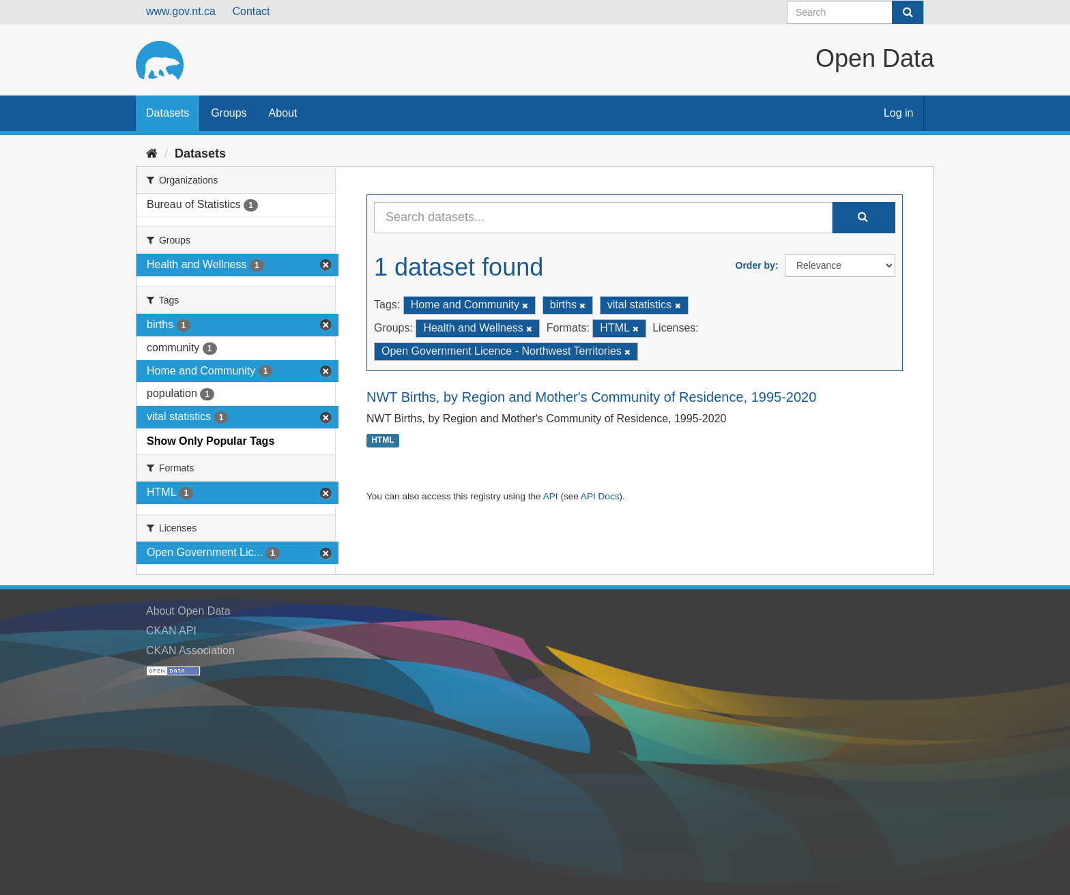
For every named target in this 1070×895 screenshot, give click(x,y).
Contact (251, 11)
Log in (899, 113)
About (283, 113)
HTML (382, 440)
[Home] (152, 153)
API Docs (600, 496)
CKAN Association (190, 650)
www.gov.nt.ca (181, 11)
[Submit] (907, 12)
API (550, 496)
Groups (228, 113)
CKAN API (171, 630)
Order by (755, 265)
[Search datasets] (855, 12)
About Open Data (188, 611)
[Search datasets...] (603, 217)
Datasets (167, 113)
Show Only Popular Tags (210, 441)
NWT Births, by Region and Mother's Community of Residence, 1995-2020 (591, 397)
